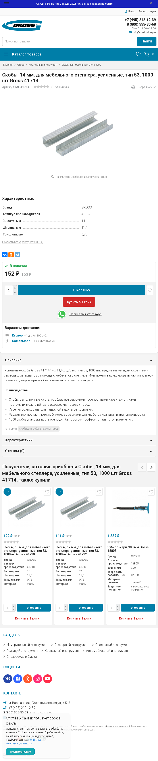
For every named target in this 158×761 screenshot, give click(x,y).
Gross (21, 64)
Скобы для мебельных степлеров (81, 64)
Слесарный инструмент (71, 644)
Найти (146, 41)
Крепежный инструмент (43, 64)
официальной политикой (117, 726)
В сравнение (143, 87)
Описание (13, 360)
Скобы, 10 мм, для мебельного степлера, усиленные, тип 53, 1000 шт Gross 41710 (27, 550)
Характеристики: (19, 440)
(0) (11, 542)
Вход (129, 11)
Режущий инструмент (22, 650)
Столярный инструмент (112, 644)
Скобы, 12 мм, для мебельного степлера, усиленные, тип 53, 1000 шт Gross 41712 (79, 550)
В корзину (81, 290)
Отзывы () (15, 451)
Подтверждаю (20, 751)
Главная (8, 64)
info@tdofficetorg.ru (144, 32)
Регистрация (147, 11)
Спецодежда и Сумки (22, 656)
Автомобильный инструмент (107, 650)
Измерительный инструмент (27, 644)
